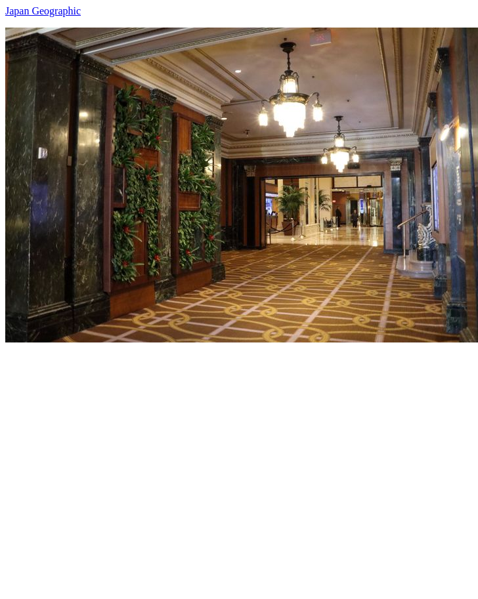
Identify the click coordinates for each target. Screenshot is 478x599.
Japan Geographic (43, 10)
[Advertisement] (123, 465)
